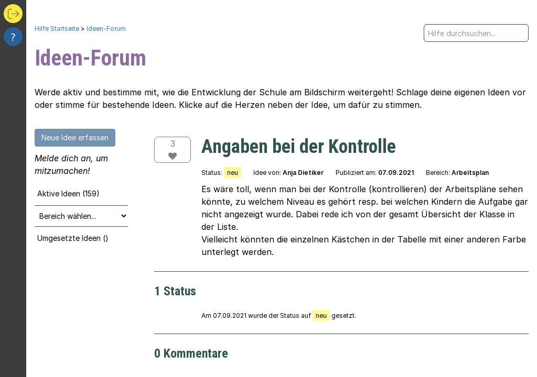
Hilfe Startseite (57, 28)
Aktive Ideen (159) (68, 193)
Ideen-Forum (106, 28)
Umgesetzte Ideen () (73, 238)
